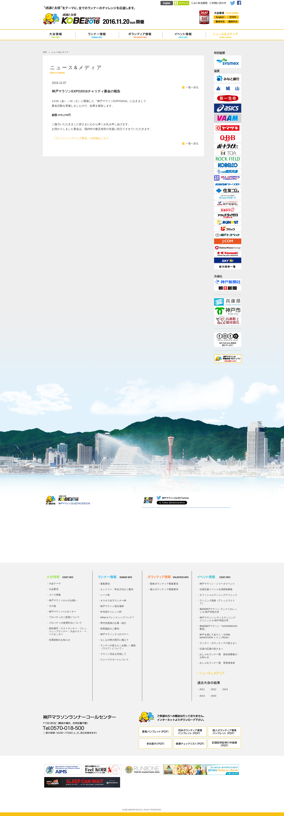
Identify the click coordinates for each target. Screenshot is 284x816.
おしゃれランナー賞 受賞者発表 (217, 662)
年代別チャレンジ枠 (111, 611)
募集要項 (105, 583)
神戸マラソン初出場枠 (112, 606)
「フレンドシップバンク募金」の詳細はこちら (80, 138)
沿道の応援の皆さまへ (211, 648)
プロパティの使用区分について (65, 622)
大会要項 (53, 589)
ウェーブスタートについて (114, 659)
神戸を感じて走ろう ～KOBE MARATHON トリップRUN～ (215, 636)
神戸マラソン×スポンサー (62, 611)
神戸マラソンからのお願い (63, 600)
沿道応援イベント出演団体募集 (216, 589)
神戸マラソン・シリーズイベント (217, 583)
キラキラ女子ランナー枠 (113, 600)
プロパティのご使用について (64, 617)
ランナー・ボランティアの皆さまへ (218, 643)
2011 (202, 689)
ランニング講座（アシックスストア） (217, 602)
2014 (202, 695)
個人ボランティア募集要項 (164, 589)
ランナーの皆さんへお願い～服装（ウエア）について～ (118, 647)
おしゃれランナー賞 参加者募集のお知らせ (218, 656)
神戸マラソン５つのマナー (114, 634)
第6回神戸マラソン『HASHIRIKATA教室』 (218, 627)
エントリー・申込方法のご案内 (116, 589)
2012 (213, 689)
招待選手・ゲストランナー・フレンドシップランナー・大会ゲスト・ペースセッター (68, 631)
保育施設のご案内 (109, 628)
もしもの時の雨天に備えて (114, 639)
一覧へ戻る (192, 87)
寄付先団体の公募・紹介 (113, 623)
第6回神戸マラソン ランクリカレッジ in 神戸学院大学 (218, 610)
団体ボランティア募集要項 (164, 583)
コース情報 (55, 594)
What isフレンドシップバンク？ (117, 617)
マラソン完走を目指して (113, 654)
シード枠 (105, 595)
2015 (213, 695)
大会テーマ (55, 583)
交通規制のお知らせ (59, 639)
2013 (225, 689)
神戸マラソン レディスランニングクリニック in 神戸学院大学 (218, 619)
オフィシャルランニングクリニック (218, 595)
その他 (52, 606)
